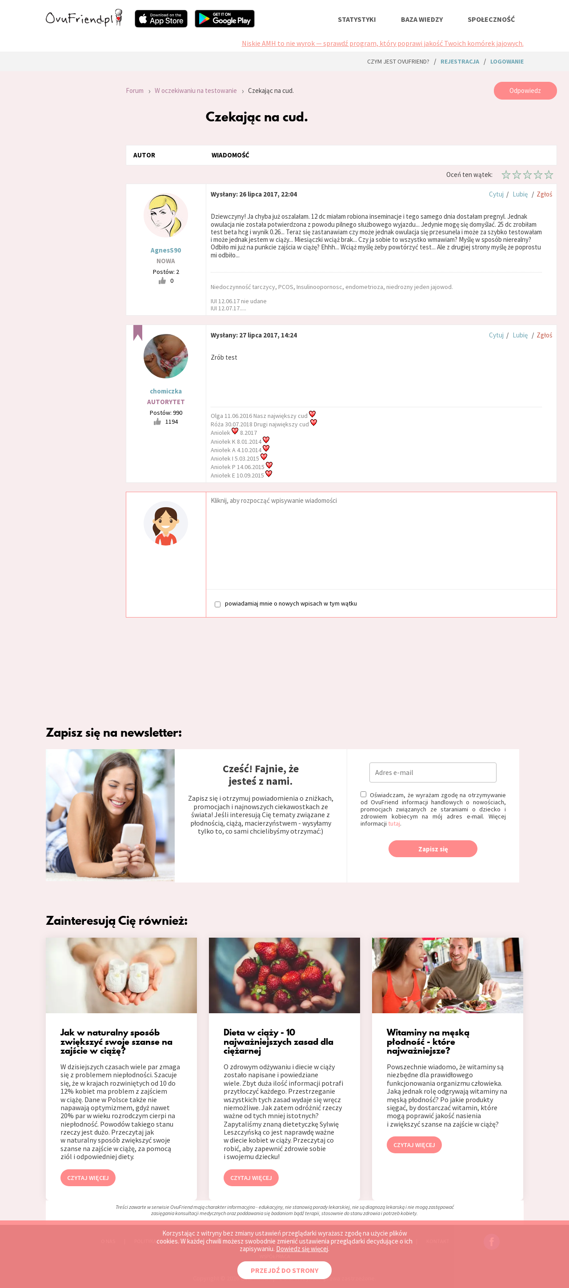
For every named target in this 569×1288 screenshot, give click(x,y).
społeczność (491, 19)
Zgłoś (544, 194)
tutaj (394, 823)
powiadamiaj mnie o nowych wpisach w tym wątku (286, 603)
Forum (135, 90)
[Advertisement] (79, 201)
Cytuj (496, 194)
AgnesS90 (166, 250)
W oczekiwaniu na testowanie (196, 90)
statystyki (357, 19)
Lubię (520, 194)
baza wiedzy (422, 19)
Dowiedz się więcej (302, 1248)
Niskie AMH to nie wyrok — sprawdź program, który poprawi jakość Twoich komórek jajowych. (383, 43)
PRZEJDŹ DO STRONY (284, 1270)
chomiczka (166, 391)
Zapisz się (433, 849)
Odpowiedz (525, 90)
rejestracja (460, 61)
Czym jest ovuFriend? (398, 61)
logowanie (507, 61)
